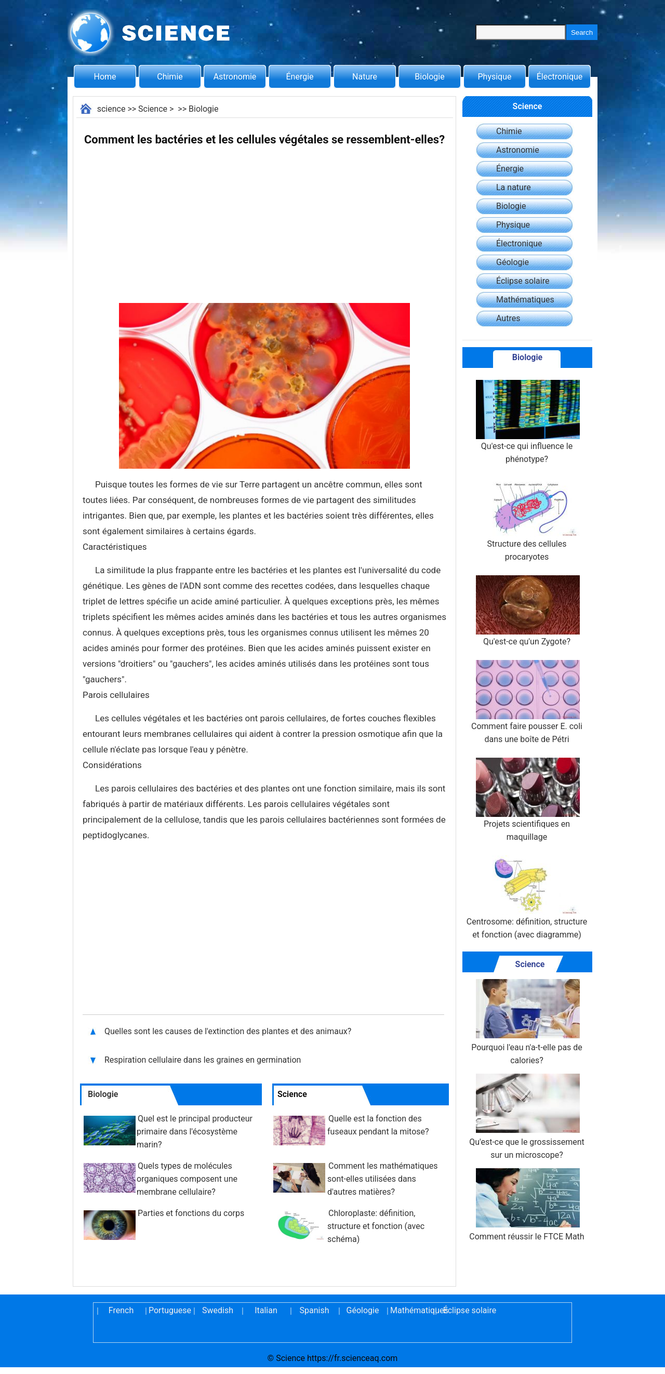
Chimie (170, 77)
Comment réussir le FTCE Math (526, 1204)
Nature (364, 77)
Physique (494, 77)
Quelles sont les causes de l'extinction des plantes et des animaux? (228, 1031)
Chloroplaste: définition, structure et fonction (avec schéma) (375, 1226)
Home (105, 77)
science (111, 109)
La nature (513, 187)
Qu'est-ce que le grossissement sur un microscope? (526, 1117)
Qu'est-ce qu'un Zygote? (527, 610)
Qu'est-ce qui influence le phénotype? (527, 422)
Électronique (560, 77)
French (121, 1310)
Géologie (512, 262)
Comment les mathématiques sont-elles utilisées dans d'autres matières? (382, 1179)
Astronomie (235, 77)
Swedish (217, 1310)
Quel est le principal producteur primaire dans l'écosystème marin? (194, 1132)
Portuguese (169, 1310)
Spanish (314, 1310)
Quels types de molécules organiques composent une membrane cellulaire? (187, 1179)
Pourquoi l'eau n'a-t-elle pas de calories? (526, 1022)
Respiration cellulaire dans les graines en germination (203, 1060)
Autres (508, 318)
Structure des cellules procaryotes (527, 520)
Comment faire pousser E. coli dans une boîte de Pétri (526, 702)
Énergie (299, 77)
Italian (266, 1310)
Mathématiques (525, 300)
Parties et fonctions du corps (191, 1213)
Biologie (429, 77)
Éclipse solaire (522, 281)
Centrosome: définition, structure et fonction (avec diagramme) (527, 897)
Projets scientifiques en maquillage (527, 800)
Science (152, 109)
